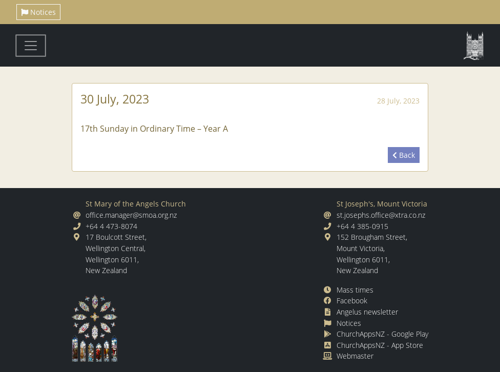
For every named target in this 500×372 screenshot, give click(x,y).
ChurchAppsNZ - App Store (380, 345)
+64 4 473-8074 (111, 226)
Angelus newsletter (367, 312)
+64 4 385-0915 (362, 226)
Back (403, 155)
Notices (38, 12)
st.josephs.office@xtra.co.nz (381, 215)
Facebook (352, 300)
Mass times (355, 290)
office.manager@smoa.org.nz (131, 215)
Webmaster (355, 356)
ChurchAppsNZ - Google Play (382, 334)
